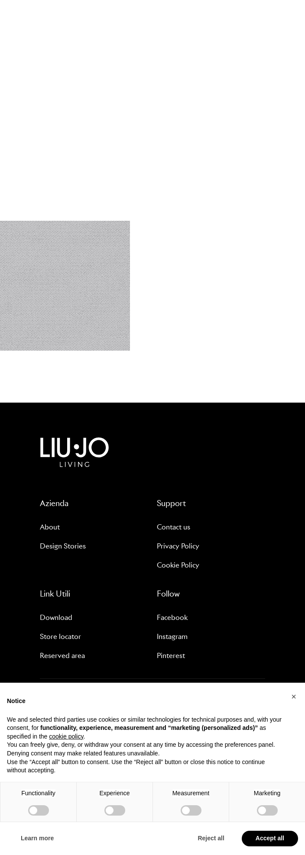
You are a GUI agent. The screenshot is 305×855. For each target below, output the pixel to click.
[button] (294, 696)
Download (56, 617)
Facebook (172, 617)
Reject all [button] (211, 838)
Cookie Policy (178, 565)
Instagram (172, 636)
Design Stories (63, 546)
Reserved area (62, 655)
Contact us (173, 527)
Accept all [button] (270, 838)
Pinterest (171, 655)
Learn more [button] (37, 838)
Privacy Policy (178, 546)
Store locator (60, 636)
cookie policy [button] (66, 736)
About (50, 527)
